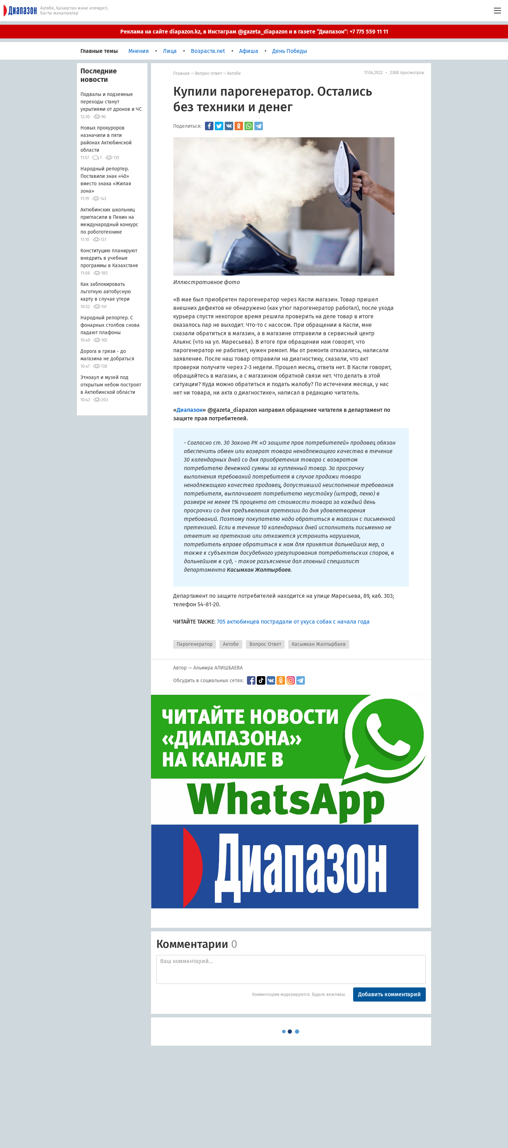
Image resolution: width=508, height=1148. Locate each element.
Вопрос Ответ (265, 644)
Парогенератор (194, 644)
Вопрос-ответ (208, 73)
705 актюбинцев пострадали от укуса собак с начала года (293, 621)
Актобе (234, 73)
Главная (181, 73)
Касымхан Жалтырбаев (319, 644)
